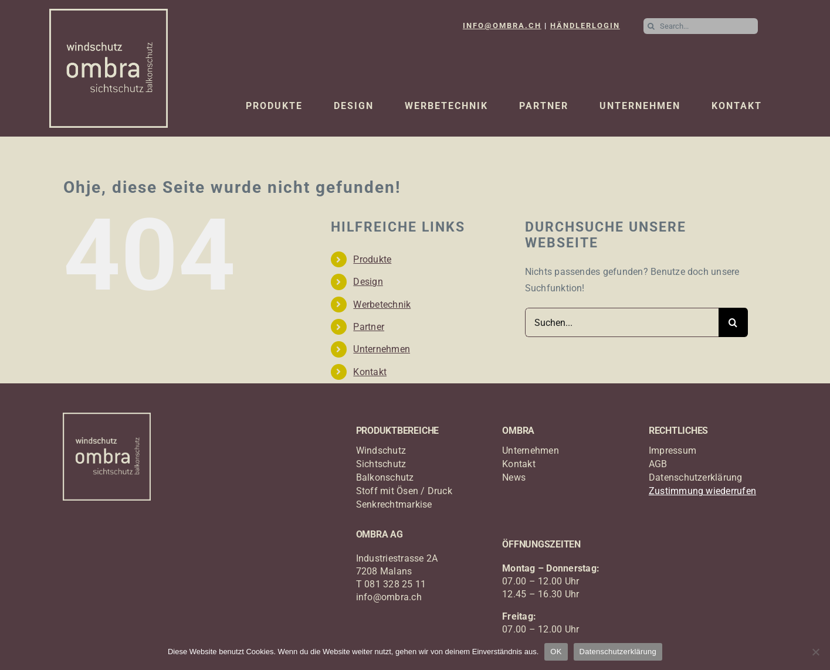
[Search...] (700, 26)
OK (555, 651)
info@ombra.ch (389, 597)
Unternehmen (381, 349)
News (514, 477)
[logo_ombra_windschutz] (108, 13)
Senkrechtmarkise (394, 504)
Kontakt (370, 371)
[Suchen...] (622, 322)
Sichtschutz (381, 464)
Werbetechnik (382, 304)
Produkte (372, 259)
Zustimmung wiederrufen (702, 490)
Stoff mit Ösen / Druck (404, 490)
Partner (368, 326)
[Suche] (651, 26)
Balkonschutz (385, 477)
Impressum (672, 450)
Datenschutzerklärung (696, 477)
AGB (658, 464)
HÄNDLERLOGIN (585, 25)
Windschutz (381, 450)
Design (367, 281)
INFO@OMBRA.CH (502, 25)
